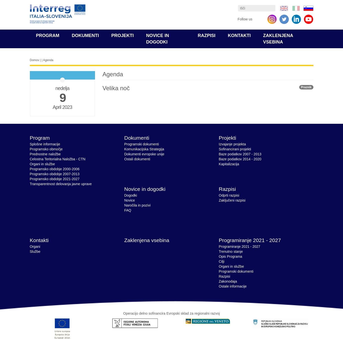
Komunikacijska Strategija (144, 149)
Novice (129, 200)
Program (47, 35)
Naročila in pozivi (137, 205)
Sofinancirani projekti (235, 149)
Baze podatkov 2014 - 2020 (240, 159)
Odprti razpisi (229, 195)
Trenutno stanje (231, 252)
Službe (35, 252)
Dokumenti (85, 35)
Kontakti (239, 35)
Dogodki (130, 195)
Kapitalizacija (229, 164)
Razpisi (206, 35)
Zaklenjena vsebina (146, 240)
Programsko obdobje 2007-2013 (55, 174)
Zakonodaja (228, 281)
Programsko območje (46, 149)
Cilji (222, 261)
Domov (34, 60)
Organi (35, 247)
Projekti (122, 35)
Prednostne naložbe (45, 154)
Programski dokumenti (141, 144)
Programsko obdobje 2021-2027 (55, 179)
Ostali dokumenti (137, 159)
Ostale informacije (233, 286)
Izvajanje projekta (232, 144)
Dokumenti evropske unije (144, 154)
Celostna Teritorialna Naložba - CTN (58, 159)
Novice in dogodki (145, 189)
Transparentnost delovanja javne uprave (61, 184)
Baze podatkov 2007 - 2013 (240, 154)
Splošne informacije (45, 144)
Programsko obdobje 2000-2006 (55, 169)
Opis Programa (230, 256)
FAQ (127, 210)
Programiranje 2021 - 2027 (250, 240)
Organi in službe (42, 164)
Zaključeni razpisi (232, 200)
